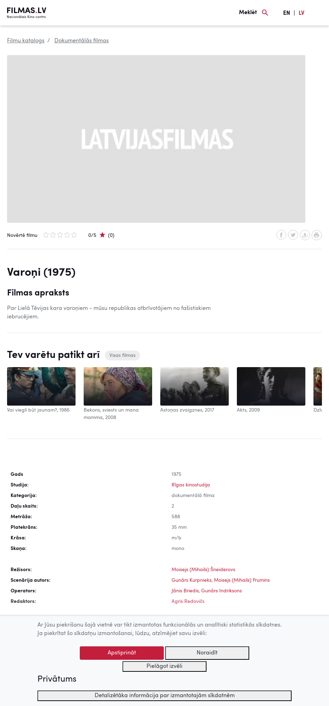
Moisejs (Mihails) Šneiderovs (203, 569)
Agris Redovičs (188, 601)
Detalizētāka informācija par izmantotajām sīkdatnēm (165, 696)
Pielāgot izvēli (164, 666)
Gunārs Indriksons (221, 590)
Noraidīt (207, 653)
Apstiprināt (122, 653)
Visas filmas (122, 355)
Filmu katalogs (25, 41)
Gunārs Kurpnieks (191, 580)
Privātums (56, 679)
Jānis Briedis (185, 590)
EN (286, 13)
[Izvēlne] (318, 12)
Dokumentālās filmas (81, 41)
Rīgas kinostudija (191, 485)
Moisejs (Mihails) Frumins (242, 580)
